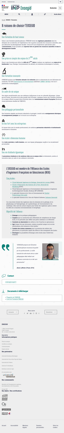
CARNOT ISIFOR (44, 82)
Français (60, 2)
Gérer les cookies (55, 426)
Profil (32, 14)
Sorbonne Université (51, 197)
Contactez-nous (11, 1)
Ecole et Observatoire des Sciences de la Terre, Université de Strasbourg (30, 186)
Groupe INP (5, 389)
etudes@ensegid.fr (10, 282)
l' (12, 185)
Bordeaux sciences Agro (8, 369)
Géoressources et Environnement (23, 82)
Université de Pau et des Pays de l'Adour (12, 359)
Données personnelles (40, 426)
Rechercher (53, 8)
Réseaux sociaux (45, 14)
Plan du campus (6, 341)
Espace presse (5, 349)
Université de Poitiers (7, 362)
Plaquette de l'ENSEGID (13, 297)
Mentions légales (25, 426)
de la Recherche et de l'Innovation (10, 386)
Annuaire (4, 1)
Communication (6, 346)
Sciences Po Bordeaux (7, 366)
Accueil (3, 20)
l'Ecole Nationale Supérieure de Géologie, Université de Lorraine (31, 182)
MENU (6, 14)
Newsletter (49, 312)
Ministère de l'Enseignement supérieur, (11, 384)
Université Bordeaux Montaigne (10, 356)
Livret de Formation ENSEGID (15, 299)
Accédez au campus (7, 344)
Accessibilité (14, 425)
